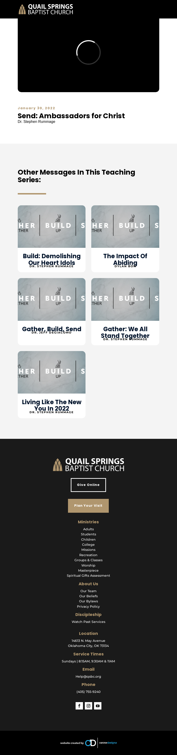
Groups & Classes (88, 560)
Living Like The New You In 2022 (52, 405)
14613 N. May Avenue (88, 641)
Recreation (88, 555)
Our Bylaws (88, 601)
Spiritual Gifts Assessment (88, 575)
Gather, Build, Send (51, 329)
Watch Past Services (88, 622)
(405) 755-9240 (88, 692)
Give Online (88, 484)
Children (88, 539)
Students (88, 534)
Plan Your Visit (88, 505)
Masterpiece (88, 570)
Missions (88, 550)
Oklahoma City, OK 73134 (88, 646)
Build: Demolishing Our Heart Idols (52, 259)
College (88, 545)
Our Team (88, 591)
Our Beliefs (88, 596)
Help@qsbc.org (88, 676)
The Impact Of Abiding (125, 259)
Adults (88, 529)
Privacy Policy (88, 606)
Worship (88, 565)
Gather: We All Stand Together (125, 332)
